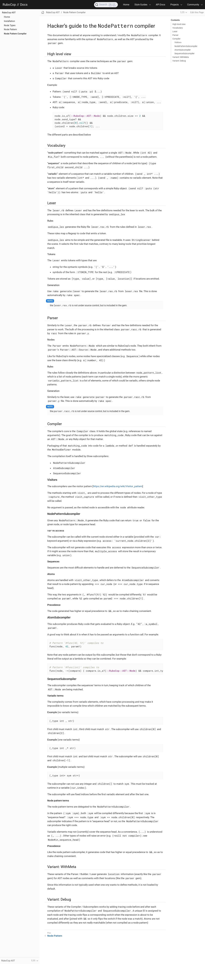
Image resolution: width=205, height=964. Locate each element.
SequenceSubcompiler (184, 53)
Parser (175, 35)
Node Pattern (10, 29)
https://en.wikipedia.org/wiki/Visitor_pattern (117, 486)
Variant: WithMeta (180, 57)
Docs (23, 4)
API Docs (160, 4)
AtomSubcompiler (182, 50)
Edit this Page (197, 12)
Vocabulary (177, 28)
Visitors (177, 42)
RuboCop (9, 4)
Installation (9, 21)
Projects (174, 4)
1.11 (182, 12)
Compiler (176, 39)
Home (126, 4)
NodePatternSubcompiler (185, 46)
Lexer (174, 31)
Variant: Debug (179, 61)
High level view (179, 24)
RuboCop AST (9, 12)
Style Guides (140, 4)
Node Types (9, 25)
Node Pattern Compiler (15, 33)
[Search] (106, 4)
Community (193, 4)
